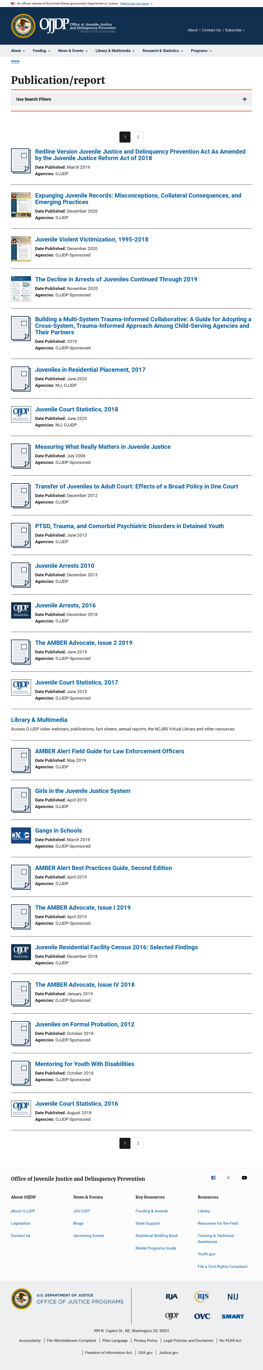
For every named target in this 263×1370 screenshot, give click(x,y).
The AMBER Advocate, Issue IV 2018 (85, 984)
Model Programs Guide (156, 1248)
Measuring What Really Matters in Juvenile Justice (103, 446)
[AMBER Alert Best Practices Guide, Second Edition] (21, 888)
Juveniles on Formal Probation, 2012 (85, 1024)
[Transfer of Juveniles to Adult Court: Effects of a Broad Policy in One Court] (21, 506)
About (193, 30)
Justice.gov (168, 1352)
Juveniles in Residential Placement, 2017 (90, 369)
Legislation (21, 1223)
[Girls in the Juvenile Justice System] (21, 811)
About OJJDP (23, 1210)
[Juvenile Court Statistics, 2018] (21, 415)
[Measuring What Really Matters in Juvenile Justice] (21, 467)
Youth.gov (207, 1254)
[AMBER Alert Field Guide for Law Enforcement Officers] (21, 771)
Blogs (78, 1223)
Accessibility (30, 1340)
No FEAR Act (230, 1340)
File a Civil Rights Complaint (222, 1266)
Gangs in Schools (58, 830)
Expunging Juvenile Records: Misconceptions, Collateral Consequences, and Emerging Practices (138, 199)
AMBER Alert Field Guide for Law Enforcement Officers (109, 751)
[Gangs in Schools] (21, 836)
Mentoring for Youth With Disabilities (84, 1064)
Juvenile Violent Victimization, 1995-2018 (92, 239)
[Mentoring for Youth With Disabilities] (21, 1084)
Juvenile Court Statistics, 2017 (76, 682)
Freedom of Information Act (108, 1352)
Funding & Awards (152, 1210)
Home (15, 61)
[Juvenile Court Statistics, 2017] (21, 688)
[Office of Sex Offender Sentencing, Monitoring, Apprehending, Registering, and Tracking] (233, 1319)
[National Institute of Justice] (233, 1300)
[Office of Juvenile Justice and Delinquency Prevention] (171, 1320)
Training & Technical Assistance (216, 1238)
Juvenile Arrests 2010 (64, 565)
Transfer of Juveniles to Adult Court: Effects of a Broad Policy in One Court (136, 486)
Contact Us (211, 30)
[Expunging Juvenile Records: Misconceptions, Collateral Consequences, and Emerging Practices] (21, 205)
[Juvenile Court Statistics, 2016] (21, 1109)
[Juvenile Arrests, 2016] (21, 611)
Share (251, 34)
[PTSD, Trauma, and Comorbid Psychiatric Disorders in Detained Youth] (21, 546)
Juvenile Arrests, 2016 (65, 605)
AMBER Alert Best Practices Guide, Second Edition (103, 867)
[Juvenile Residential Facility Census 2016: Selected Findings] (21, 953)
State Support (148, 1223)
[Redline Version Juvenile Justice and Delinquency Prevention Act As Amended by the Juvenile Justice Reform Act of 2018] (21, 171)
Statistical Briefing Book (157, 1235)
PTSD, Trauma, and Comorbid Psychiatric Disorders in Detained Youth (129, 526)
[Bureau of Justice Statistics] (202, 1303)
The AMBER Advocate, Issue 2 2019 (84, 642)
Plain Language (115, 1340)
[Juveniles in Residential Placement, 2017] (21, 390)
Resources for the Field (218, 1223)
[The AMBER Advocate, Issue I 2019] (21, 927)
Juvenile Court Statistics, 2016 (76, 1103)
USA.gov (145, 1352)
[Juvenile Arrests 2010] (21, 586)
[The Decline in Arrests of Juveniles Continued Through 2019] (21, 289)
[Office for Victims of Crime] (202, 1320)
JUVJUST (81, 1210)
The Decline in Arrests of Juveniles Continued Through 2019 (116, 279)
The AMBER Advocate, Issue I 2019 (83, 907)
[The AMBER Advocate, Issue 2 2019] (21, 663)
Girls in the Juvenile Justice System (82, 790)
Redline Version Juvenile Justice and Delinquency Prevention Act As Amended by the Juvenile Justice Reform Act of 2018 (140, 155)
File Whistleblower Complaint (71, 1340)
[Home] (78, 26)
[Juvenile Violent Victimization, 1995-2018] (21, 249)
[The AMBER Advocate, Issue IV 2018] (21, 1005)
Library (204, 1210)
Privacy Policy (145, 1340)
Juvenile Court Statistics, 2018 (76, 409)
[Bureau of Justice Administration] (172, 1300)
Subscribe (233, 30)
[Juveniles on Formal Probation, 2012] (21, 1044)
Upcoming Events (88, 1235)
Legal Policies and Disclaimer (188, 1340)
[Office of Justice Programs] (23, 26)
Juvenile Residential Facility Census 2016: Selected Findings (116, 947)
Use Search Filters (33, 99)
